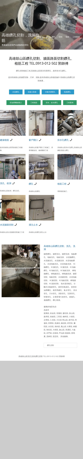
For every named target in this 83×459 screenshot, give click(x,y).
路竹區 (71, 320)
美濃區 (68, 329)
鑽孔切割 (50, 345)
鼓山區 (72, 313)
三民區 (59, 316)
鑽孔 (54, 37)
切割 (60, 37)
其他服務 (64, 336)
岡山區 (65, 320)
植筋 (67, 37)
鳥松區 (49, 329)
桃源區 (67, 333)
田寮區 (51, 323)
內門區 (49, 333)
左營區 (46, 320)
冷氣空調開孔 (50, 92)
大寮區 (69, 326)
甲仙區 (62, 333)
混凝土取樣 (32, 92)
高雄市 (46, 310)
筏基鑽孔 (67, 92)
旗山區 (62, 329)
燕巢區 (57, 323)
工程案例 (76, 37)
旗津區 (46, 316)
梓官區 (70, 323)
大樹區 (55, 329)
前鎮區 (53, 316)
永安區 (51, 326)
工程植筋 (33, 102)
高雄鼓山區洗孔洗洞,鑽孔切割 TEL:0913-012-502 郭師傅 (41, 356)
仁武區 (53, 320)
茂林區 (49, 336)
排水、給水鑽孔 (52, 102)
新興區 (46, 313)
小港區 (72, 316)
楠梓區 (65, 316)
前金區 (53, 313)
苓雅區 (59, 313)
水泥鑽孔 (15, 92)
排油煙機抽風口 (16, 102)
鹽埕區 (65, 313)
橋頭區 (63, 323)
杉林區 (55, 333)
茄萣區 (55, 336)
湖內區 (57, 326)
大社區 (59, 320)
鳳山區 (63, 326)
